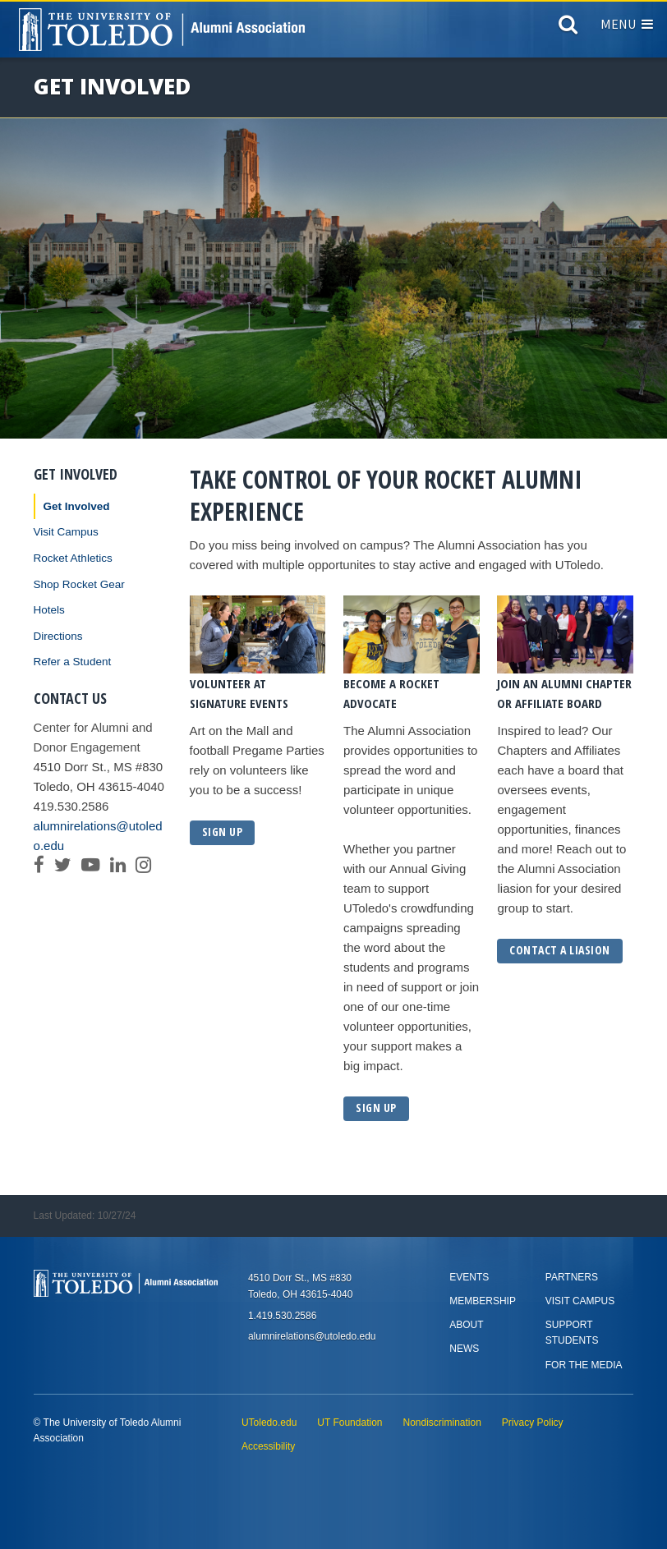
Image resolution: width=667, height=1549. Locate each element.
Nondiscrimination (441, 1422)
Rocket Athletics (73, 558)
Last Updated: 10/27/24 (85, 1215)
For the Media (584, 1365)
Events (469, 1277)
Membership (482, 1301)
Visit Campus (66, 532)
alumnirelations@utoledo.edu (98, 836)
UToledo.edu (269, 1422)
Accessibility (268, 1446)
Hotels (49, 610)
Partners (571, 1277)
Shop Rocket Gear (79, 584)
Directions (58, 636)
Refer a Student (73, 661)
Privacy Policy (533, 1422)
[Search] (568, 28)
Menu (626, 24)
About (466, 1325)
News (464, 1348)
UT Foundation (349, 1422)
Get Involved (77, 506)
